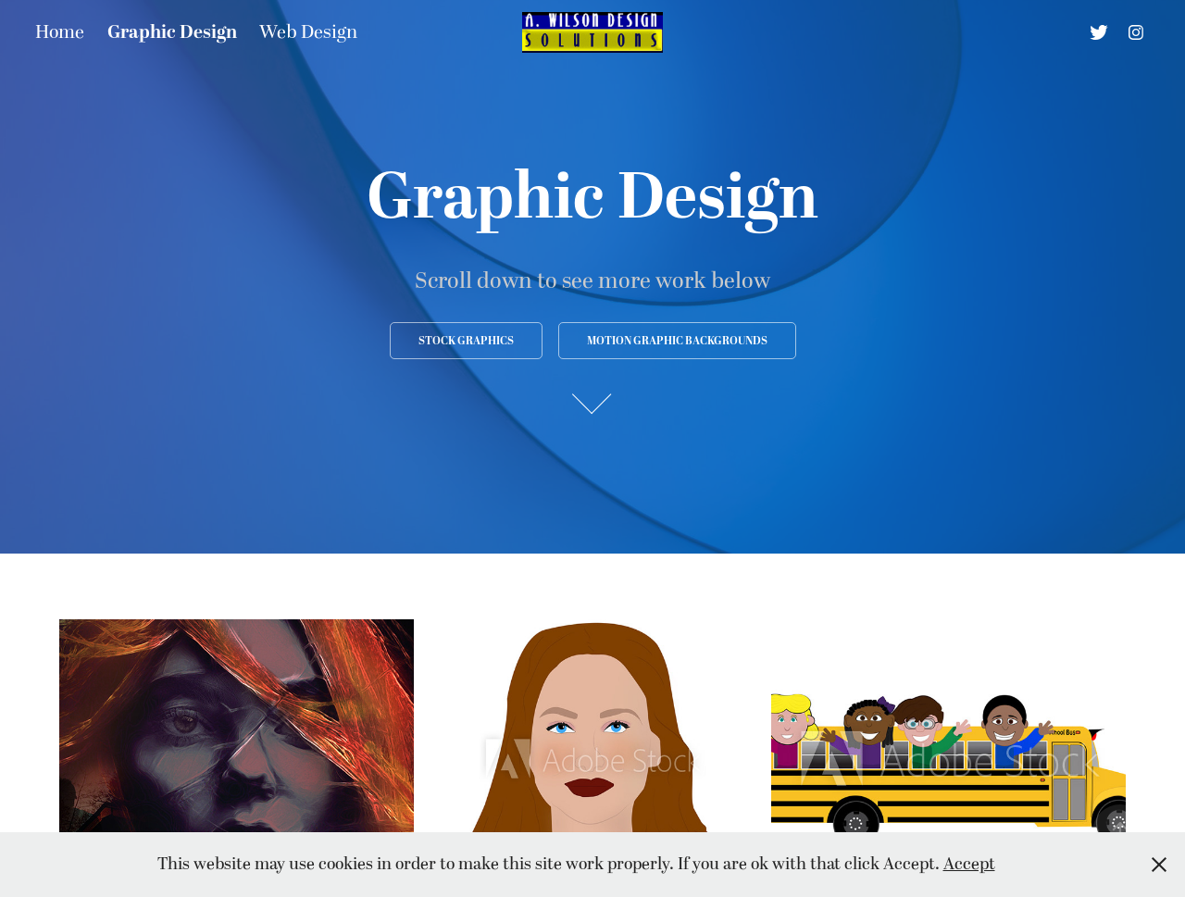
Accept (969, 864)
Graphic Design (172, 32)
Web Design (308, 32)
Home (59, 32)
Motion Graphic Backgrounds (677, 341)
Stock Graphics (466, 341)
